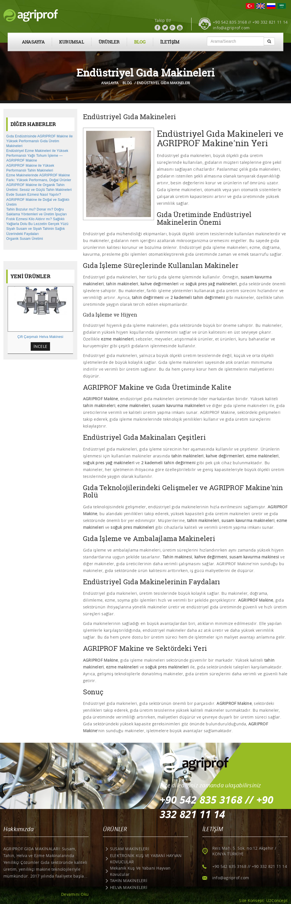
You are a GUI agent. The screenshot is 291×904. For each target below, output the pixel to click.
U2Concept (277, 900)
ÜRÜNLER (109, 42)
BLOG (140, 42)
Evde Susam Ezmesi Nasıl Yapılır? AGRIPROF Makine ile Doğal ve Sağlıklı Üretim (37, 199)
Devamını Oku (75, 894)
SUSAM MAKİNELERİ (129, 848)
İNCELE (40, 346)
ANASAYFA (33, 42)
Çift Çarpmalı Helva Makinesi (40, 337)
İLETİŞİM (170, 42)
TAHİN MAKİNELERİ (128, 880)
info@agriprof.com (231, 27)
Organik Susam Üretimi (24, 239)
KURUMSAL (71, 42)
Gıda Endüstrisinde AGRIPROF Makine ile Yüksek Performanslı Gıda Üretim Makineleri (39, 141)
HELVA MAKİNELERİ (128, 887)
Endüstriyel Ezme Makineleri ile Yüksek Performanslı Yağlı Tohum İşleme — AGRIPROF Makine (37, 155)
